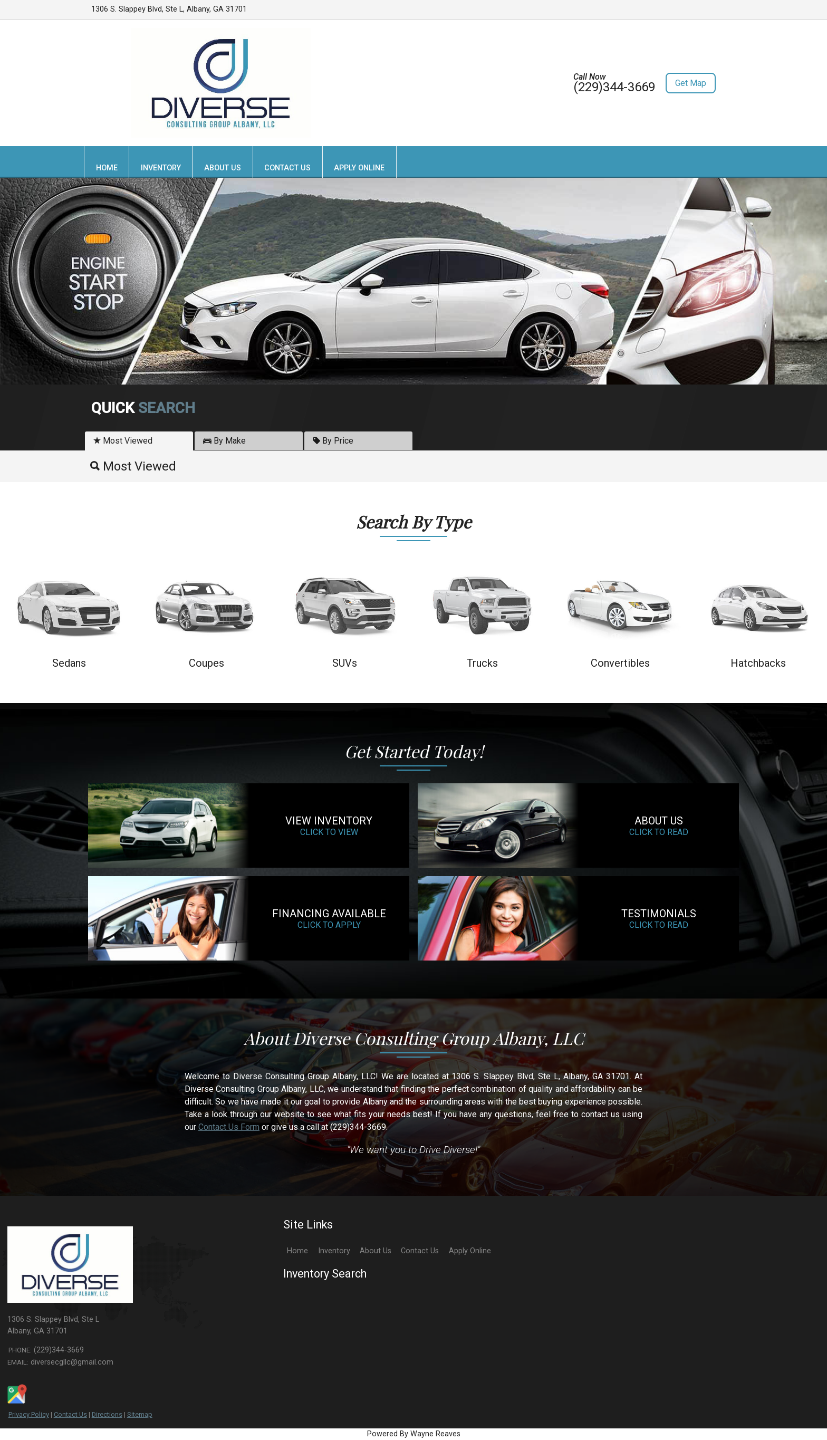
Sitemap (139, 1414)
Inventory (334, 1250)
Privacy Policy (28, 1414)
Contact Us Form (228, 1127)
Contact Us (70, 1414)
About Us (375, 1250)
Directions (107, 1414)
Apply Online (470, 1250)
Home (297, 1250)
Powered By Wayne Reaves (413, 1433)
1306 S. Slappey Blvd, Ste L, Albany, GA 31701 (169, 9)
